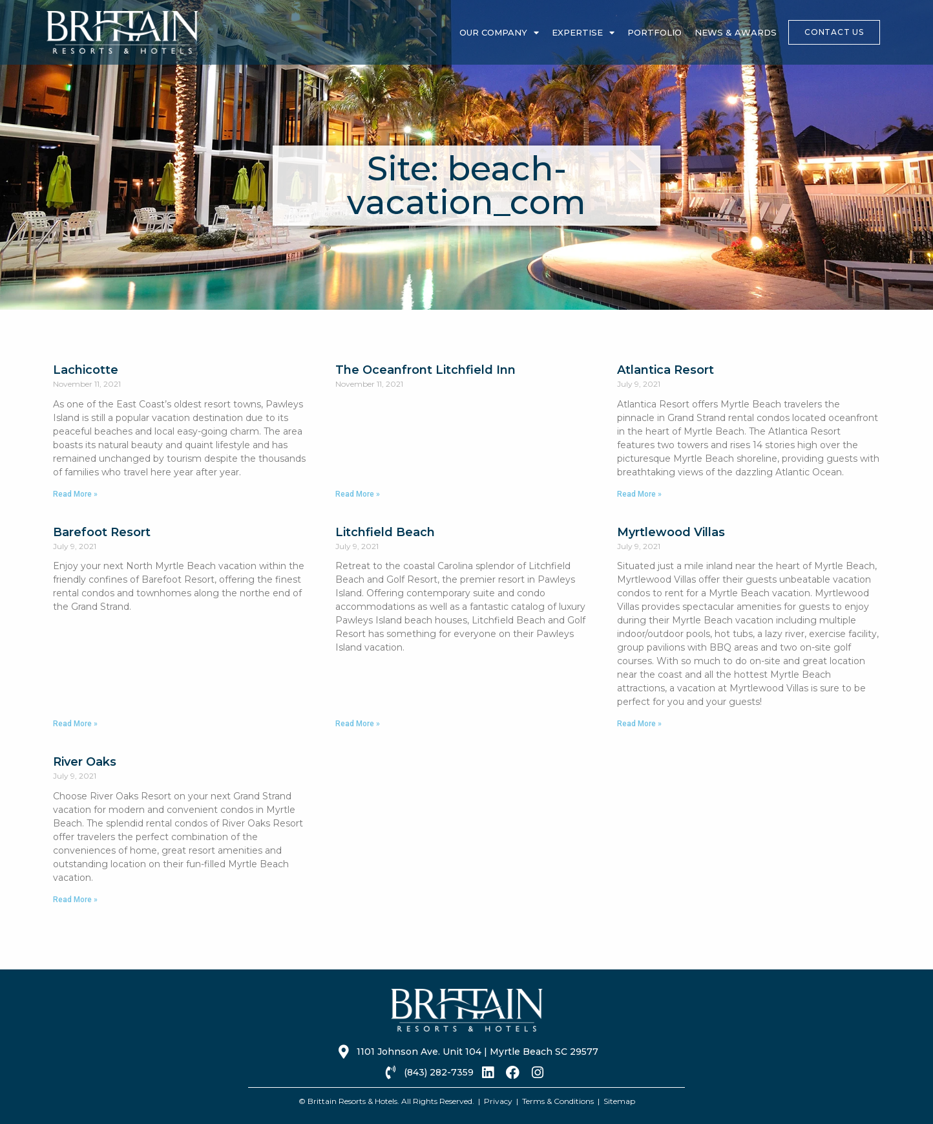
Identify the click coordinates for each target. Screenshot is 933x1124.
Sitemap (619, 1101)
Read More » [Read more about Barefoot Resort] (75, 723)
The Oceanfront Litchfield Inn (425, 370)
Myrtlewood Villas (671, 532)
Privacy (498, 1101)
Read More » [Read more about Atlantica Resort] (639, 494)
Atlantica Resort (665, 370)
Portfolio (654, 32)
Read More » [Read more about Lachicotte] (75, 494)
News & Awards (736, 32)
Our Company (499, 32)
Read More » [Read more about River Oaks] (75, 899)
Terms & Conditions (558, 1101)
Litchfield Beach (385, 532)
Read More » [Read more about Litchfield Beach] (357, 723)
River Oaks (84, 762)
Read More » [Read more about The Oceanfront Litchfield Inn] (357, 494)
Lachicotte (85, 370)
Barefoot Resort (102, 532)
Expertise (583, 32)
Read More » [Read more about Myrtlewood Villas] (639, 723)
